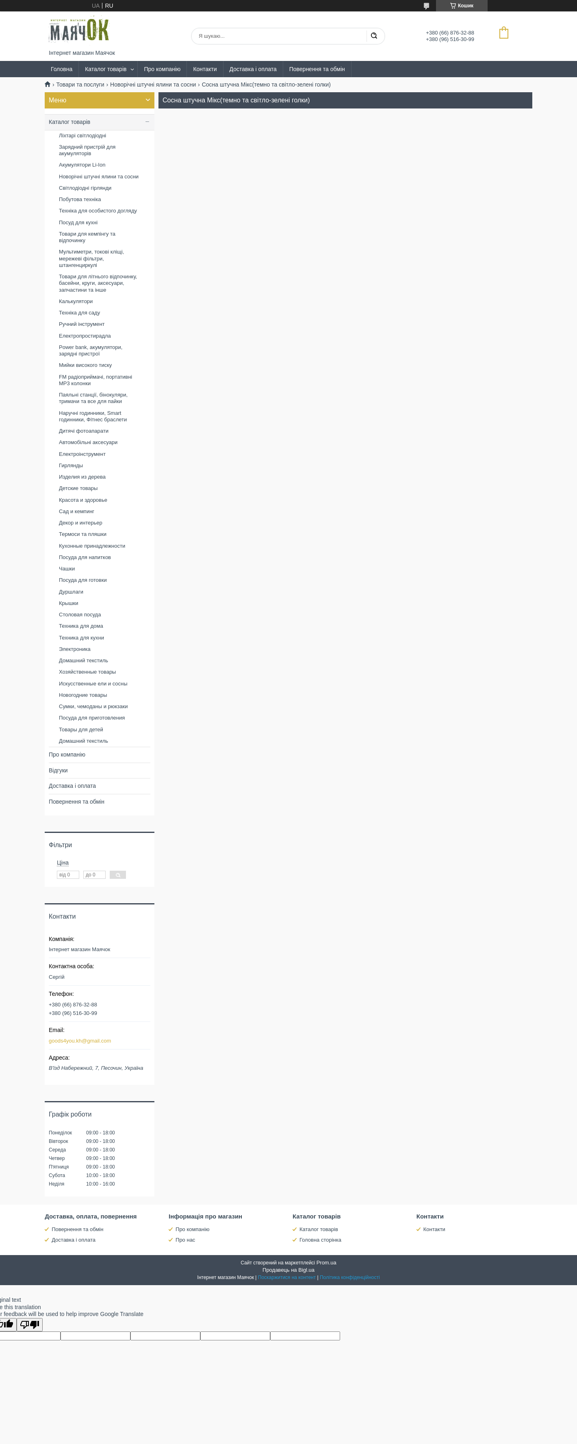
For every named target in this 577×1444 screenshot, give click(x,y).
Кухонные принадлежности (92, 546)
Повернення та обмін (317, 69)
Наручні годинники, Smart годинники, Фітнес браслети (93, 416)
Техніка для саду (79, 313)
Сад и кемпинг (76, 511)
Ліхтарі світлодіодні (82, 135)
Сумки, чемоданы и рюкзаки (93, 706)
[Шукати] (374, 36)
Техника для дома (81, 626)
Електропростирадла (85, 336)
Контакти (205, 69)
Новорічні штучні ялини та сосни (153, 84)
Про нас (185, 1240)
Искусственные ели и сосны (93, 684)
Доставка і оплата (253, 69)
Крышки (68, 603)
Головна (61, 69)
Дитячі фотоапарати (83, 431)
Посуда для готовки (83, 580)
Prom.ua (326, 1263)
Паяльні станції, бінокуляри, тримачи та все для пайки (93, 398)
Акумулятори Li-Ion (82, 165)
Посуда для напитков (85, 557)
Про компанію (162, 69)
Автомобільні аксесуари (88, 442)
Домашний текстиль (83, 660)
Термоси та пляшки (82, 534)
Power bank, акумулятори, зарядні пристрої (90, 350)
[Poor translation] (30, 1324)
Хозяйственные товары (87, 672)
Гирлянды (71, 465)
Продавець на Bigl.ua (288, 1270)
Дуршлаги (71, 592)
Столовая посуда (80, 614)
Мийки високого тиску (85, 365)
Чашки (67, 569)
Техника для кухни (81, 638)
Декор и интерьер (80, 523)
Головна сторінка (320, 1240)
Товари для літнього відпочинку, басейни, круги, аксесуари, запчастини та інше (98, 283)
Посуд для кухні (78, 222)
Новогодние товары (83, 695)
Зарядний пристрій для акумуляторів (87, 150)
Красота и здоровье (83, 500)
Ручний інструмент (82, 324)
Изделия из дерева (82, 477)
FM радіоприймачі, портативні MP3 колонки (95, 380)
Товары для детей (81, 729)
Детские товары (78, 488)
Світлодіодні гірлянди (85, 188)
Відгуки (58, 770)
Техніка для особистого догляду (98, 211)
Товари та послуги (80, 84)
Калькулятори (76, 301)
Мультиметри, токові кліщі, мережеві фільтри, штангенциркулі (91, 258)
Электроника (75, 649)
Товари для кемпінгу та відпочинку (87, 237)
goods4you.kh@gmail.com (80, 1041)
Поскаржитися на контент (287, 1277)
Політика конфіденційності (350, 1277)
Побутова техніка (80, 199)
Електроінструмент (82, 454)
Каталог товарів (105, 69)
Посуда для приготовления (92, 718)
